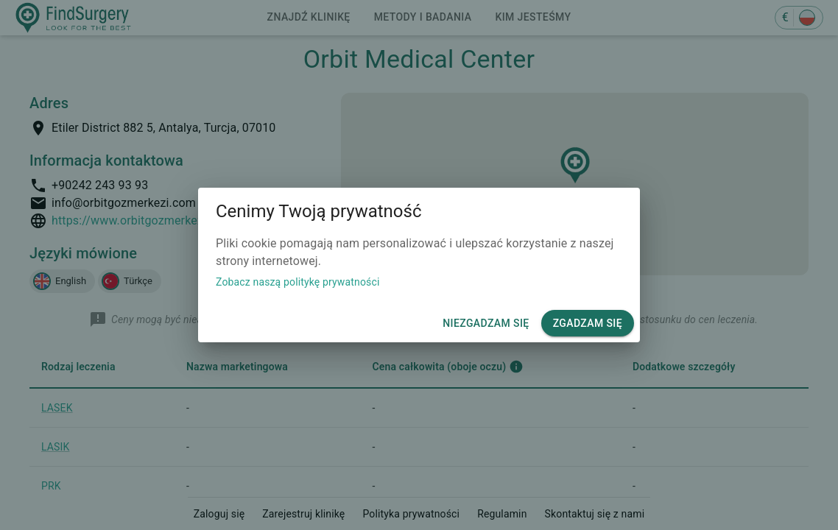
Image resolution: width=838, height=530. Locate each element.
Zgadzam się (587, 323)
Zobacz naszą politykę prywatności (297, 282)
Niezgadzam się (486, 323)
